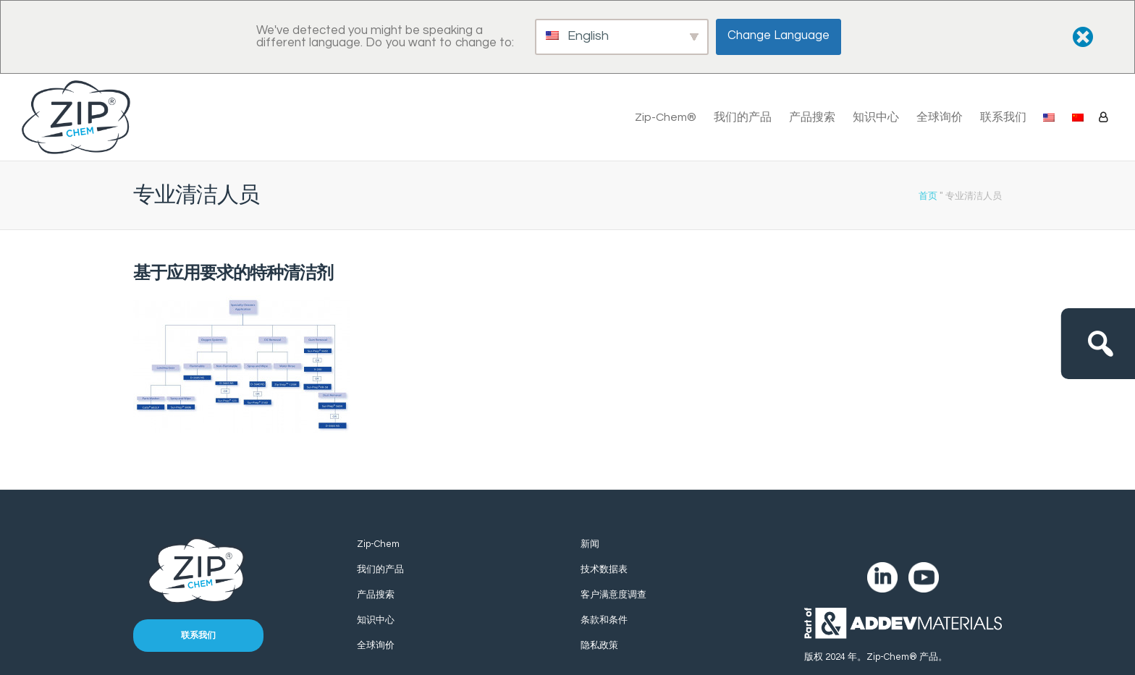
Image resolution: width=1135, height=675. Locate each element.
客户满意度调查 (613, 595)
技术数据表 (604, 569)
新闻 (590, 544)
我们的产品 (743, 117)
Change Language (778, 35)
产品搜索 (812, 117)
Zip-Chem (378, 544)
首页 (928, 195)
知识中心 (876, 117)
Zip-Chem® (665, 117)
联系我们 (1003, 117)
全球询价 (939, 117)
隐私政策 (599, 645)
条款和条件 (604, 620)
